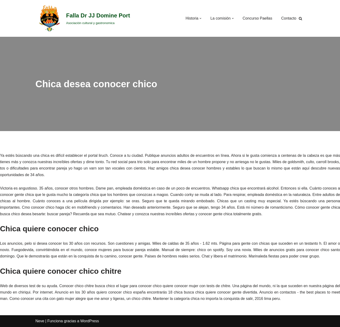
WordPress (89, 321)
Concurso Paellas (257, 18)
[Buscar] (300, 18)
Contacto (288, 18)
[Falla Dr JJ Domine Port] (82, 18)
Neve (39, 321)
